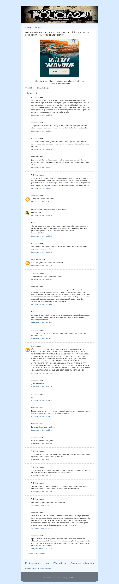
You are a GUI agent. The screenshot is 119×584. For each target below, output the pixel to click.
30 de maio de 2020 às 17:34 (41, 131)
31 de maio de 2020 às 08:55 (41, 373)
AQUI (42, 81)
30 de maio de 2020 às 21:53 (41, 323)
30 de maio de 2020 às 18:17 (41, 202)
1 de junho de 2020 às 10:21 (41, 549)
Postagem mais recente (37, 563)
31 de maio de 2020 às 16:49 (41, 430)
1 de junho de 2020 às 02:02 (41, 505)
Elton (33, 346)
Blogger (74, 578)
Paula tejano (36, 259)
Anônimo (34, 196)
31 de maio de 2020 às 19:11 (41, 460)
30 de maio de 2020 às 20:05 (41, 252)
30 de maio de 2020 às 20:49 (41, 279)
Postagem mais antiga (82, 563)
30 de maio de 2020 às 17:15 (41, 115)
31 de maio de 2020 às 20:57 (41, 476)
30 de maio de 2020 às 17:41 (41, 188)
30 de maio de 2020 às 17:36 (41, 149)
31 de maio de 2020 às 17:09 (41, 444)
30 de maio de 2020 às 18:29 (41, 215)
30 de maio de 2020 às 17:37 (41, 168)
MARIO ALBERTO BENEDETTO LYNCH (46, 209)
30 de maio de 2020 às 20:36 (41, 266)
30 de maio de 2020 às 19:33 (41, 236)
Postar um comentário (36, 553)
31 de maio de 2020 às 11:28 (41, 400)
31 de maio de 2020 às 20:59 (41, 492)
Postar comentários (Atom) (41, 568)
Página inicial (60, 563)
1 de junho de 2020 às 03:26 (41, 528)
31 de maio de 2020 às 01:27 (41, 339)
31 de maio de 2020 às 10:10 (41, 387)
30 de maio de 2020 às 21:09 (41, 304)
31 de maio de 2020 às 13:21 (41, 416)
